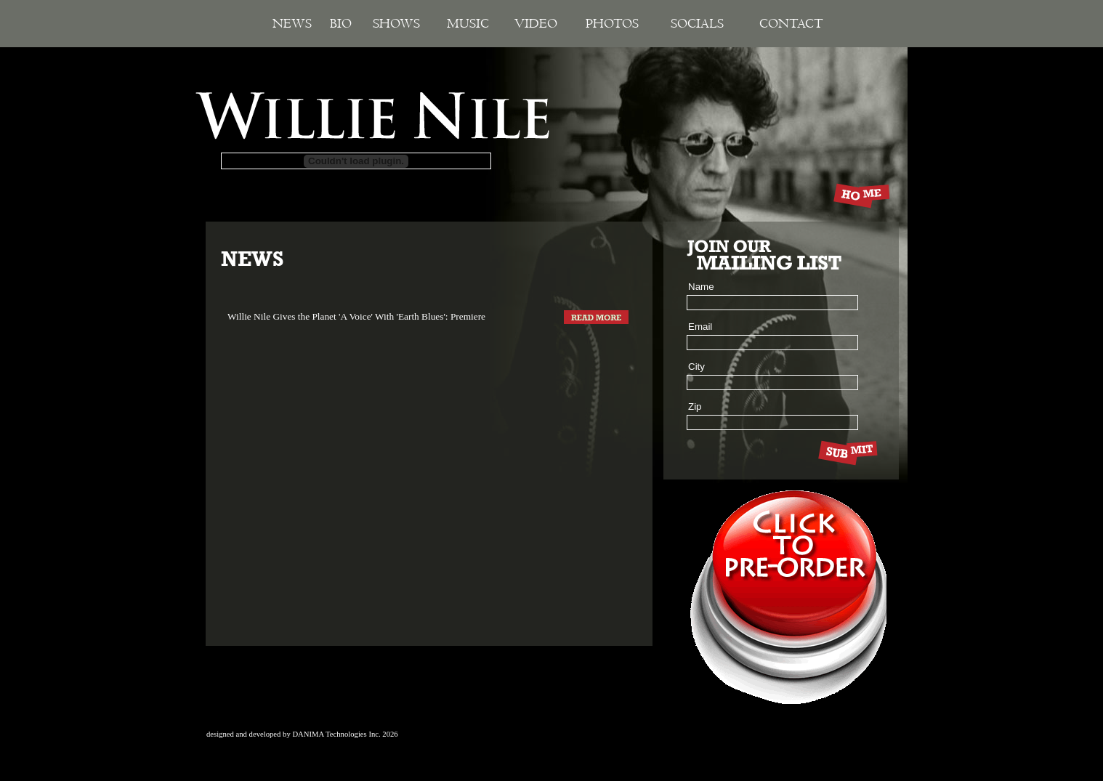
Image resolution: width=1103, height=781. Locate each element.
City (696, 366)
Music (468, 23)
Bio (341, 23)
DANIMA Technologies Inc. (336, 734)
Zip (695, 406)
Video (535, 23)
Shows (396, 23)
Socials (697, 23)
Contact (791, 23)
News (292, 23)
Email (700, 326)
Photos (612, 23)
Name (701, 286)
